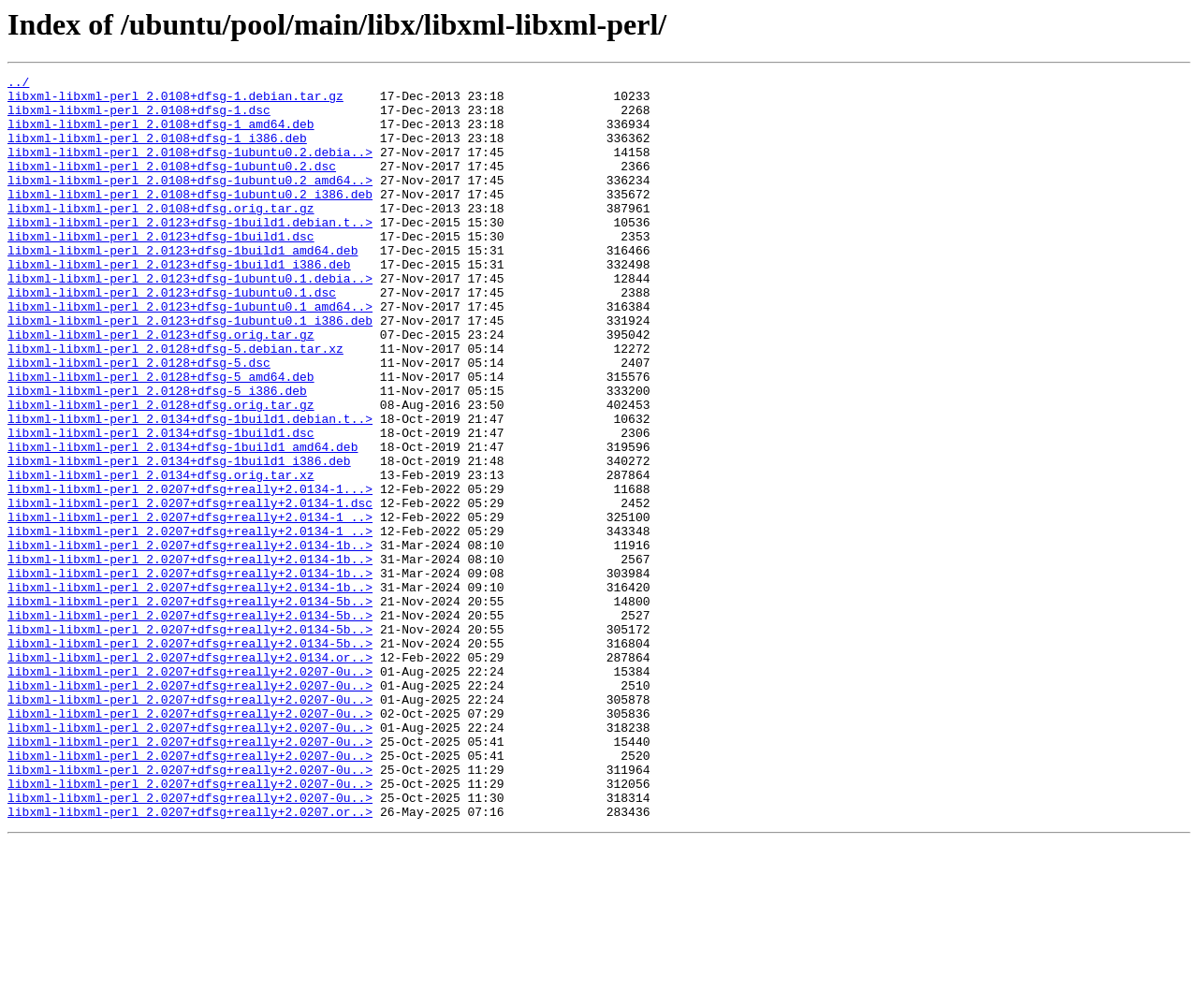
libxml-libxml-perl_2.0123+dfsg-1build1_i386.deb (179, 303)
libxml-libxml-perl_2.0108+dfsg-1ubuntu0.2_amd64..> (190, 202)
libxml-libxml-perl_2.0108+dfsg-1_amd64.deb (160, 134)
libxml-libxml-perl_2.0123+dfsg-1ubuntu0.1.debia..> (190, 320)
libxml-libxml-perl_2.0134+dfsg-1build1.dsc (160, 505)
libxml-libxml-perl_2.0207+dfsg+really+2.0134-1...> (190, 572)
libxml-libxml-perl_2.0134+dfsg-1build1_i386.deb (179, 539)
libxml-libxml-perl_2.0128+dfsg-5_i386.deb (157, 454)
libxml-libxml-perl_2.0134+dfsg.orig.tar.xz (160, 555)
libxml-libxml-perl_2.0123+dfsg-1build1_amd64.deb (182, 286)
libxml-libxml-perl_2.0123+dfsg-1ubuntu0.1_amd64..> (190, 353)
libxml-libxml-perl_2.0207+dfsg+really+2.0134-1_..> (190, 606)
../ (18, 84)
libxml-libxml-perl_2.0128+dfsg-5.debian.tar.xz (175, 404)
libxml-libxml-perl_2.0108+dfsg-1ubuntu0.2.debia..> (190, 168)
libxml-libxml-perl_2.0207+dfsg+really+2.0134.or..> (190, 774)
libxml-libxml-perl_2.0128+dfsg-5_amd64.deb (160, 437)
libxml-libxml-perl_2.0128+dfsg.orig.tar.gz (160, 471)
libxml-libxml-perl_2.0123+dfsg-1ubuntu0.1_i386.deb (190, 370)
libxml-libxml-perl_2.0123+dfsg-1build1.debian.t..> (190, 252)
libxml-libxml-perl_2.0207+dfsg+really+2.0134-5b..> (190, 707)
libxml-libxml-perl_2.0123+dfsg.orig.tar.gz (160, 387)
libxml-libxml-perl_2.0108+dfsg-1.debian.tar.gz (175, 101)
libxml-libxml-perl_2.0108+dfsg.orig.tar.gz (160, 235)
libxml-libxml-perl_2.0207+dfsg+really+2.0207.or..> (190, 960)
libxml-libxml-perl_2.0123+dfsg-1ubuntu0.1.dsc (171, 336)
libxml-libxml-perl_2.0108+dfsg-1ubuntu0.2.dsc (171, 185)
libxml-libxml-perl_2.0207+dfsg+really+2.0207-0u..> (190, 791)
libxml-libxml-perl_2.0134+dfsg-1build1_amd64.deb (182, 522)
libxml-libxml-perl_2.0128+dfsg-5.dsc (138, 421)
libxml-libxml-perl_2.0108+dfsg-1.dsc (138, 117)
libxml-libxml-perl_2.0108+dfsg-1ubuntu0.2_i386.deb (190, 219)
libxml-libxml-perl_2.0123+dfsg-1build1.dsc (160, 269)
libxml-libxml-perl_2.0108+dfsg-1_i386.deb (157, 151)
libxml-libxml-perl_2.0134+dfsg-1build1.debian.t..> (190, 488)
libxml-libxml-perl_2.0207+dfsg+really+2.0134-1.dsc (190, 589)
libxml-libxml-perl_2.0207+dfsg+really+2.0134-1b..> (190, 640)
